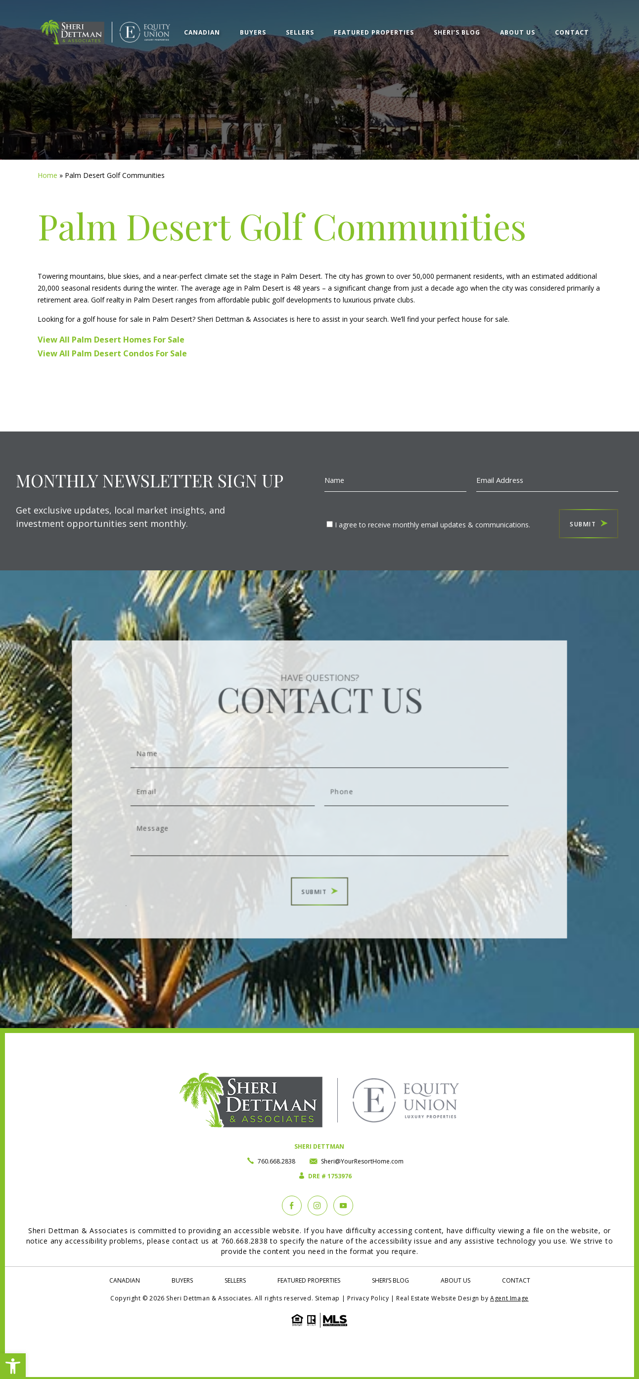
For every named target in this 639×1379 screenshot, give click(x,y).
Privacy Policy (368, 1298)
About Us (517, 32)
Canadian (202, 32)
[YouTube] (343, 1205)
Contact (572, 32)
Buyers (253, 32)
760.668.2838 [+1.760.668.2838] (276, 1161)
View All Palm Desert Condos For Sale (112, 353)
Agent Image (509, 1298)
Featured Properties (374, 32)
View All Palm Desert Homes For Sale (111, 339)
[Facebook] (292, 1205)
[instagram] (317, 1205)
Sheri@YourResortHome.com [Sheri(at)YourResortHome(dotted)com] (362, 1161)
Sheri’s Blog (457, 32)
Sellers (300, 32)
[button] (13, 1366)
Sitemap (327, 1298)
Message (320, 821)
